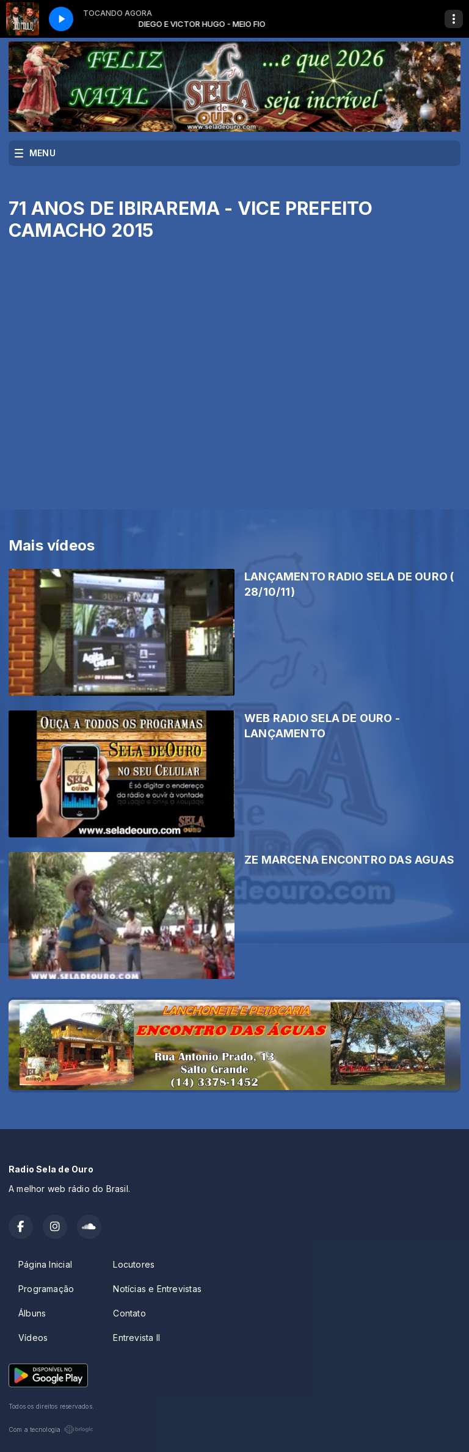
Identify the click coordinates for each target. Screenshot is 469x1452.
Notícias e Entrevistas (157, 1289)
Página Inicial (45, 1264)
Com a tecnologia (51, 1429)
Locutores (134, 1264)
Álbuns (32, 1313)
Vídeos (33, 1337)
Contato (129, 1313)
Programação (46, 1289)
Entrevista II (136, 1337)
